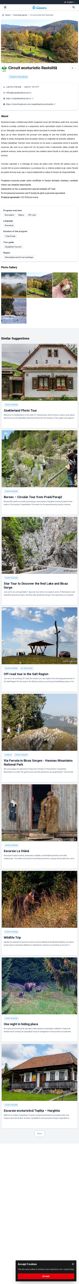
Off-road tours (26, 668)
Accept (46, 1276)
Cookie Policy (68, 1269)
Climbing (8, 755)
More (39, 1133)
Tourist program (20, 15)
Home (7, 15)
